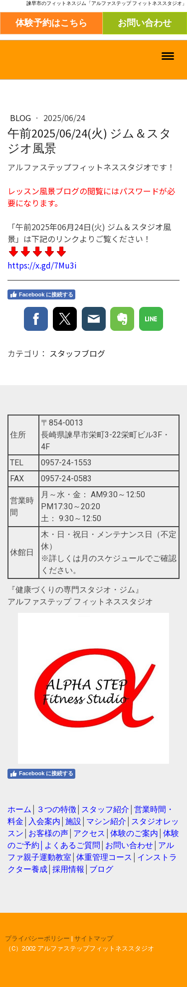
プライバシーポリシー (37, 938)
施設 (73, 821)
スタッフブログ (77, 353)
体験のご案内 (134, 833)
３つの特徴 (56, 809)
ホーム (19, 809)
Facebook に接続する (41, 294)
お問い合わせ (145, 23)
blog (21, 118)
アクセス (89, 833)
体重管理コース (104, 857)
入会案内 (44, 821)
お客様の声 (48, 833)
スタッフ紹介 (105, 809)
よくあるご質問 (72, 845)
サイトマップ (93, 938)
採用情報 (68, 869)
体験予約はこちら (51, 23)
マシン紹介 (106, 821)
